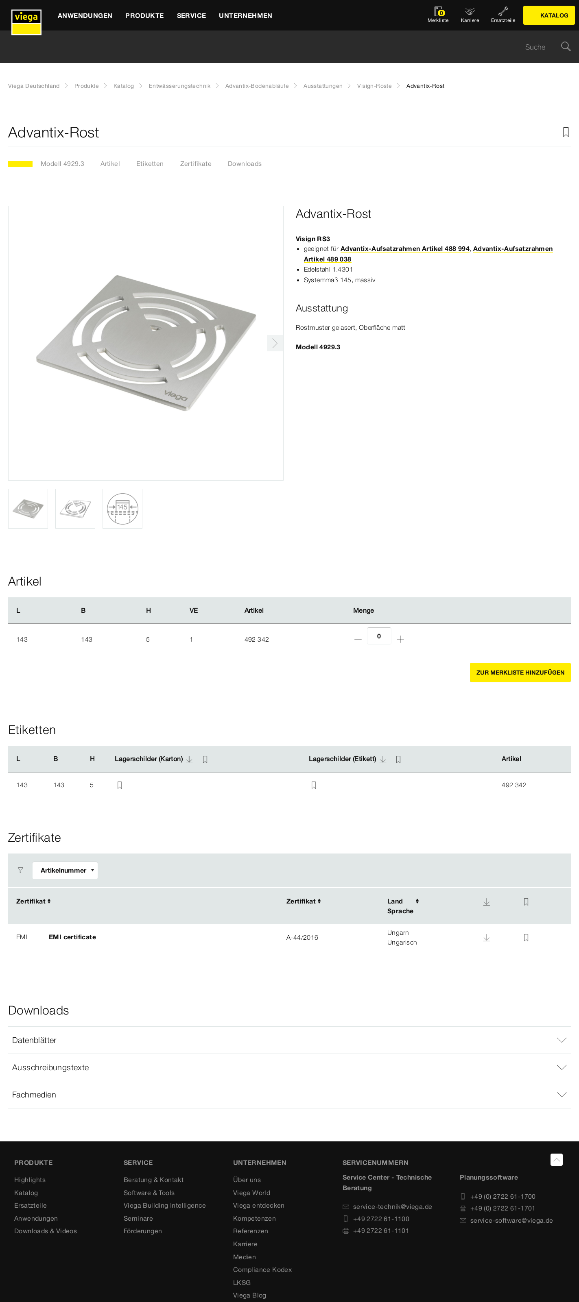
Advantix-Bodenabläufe (257, 85)
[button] (289, 1040)
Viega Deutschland (34, 85)
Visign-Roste (374, 85)
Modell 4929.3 (62, 163)
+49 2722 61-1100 (376, 1219)
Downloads (245, 163)
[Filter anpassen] (65, 871)
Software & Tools (149, 1193)
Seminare (138, 1218)
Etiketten (150, 163)
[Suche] (566, 47)
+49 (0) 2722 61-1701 (498, 1208)
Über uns (247, 1180)
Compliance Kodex (262, 1270)
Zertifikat (31, 901)
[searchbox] (282, 47)
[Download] (487, 902)
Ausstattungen (323, 85)
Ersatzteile (30, 1206)
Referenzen (251, 1231)
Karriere (245, 1244)
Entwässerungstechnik (180, 85)
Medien (244, 1257)
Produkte (86, 85)
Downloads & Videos (45, 1231)
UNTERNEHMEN (259, 1163)
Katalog (124, 85)
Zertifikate (196, 163)
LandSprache (400, 906)
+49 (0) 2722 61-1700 (498, 1196)
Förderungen (143, 1231)
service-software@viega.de (506, 1220)
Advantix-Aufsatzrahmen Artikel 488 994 (405, 248)
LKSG (242, 1282)
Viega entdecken (259, 1206)
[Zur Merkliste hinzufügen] (566, 132)
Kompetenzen (254, 1218)
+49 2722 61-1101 (376, 1231)
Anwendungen (36, 1218)
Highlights (30, 1180)
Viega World (251, 1193)
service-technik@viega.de (388, 1207)
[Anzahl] (379, 636)
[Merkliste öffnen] (438, 15)
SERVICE (138, 1163)
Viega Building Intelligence (165, 1206)
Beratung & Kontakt (154, 1180)
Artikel (110, 163)
